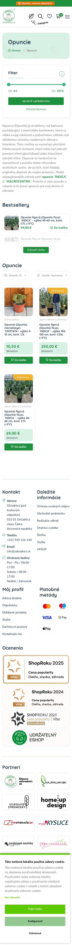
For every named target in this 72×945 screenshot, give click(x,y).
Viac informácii (12, 897)
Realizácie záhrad (47, 520)
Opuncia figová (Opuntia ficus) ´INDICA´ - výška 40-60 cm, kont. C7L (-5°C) (42, 220)
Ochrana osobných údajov (53, 506)
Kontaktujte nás (12, 634)
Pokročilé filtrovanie (36, 109)
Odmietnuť (35, 933)
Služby (41, 542)
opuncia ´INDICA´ (54, 176)
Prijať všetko (35, 909)
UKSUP (41, 549)
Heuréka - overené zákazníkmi (37, 3)
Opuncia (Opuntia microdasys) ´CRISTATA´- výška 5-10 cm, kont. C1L (17, 329)
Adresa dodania (12, 598)
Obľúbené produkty (14, 612)
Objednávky (9, 605)
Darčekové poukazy (14, 626)
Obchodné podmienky (51, 513)
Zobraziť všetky (36, 250)
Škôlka (41, 535)
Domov (14, 50)
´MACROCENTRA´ (18, 181)
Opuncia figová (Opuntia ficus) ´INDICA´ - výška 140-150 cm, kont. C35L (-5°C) (42, 242)
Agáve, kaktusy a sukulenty (52, 319)
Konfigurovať (35, 921)
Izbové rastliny (11, 319)
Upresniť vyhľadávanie (36, 101)
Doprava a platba (47, 527)
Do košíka (61, 227)
